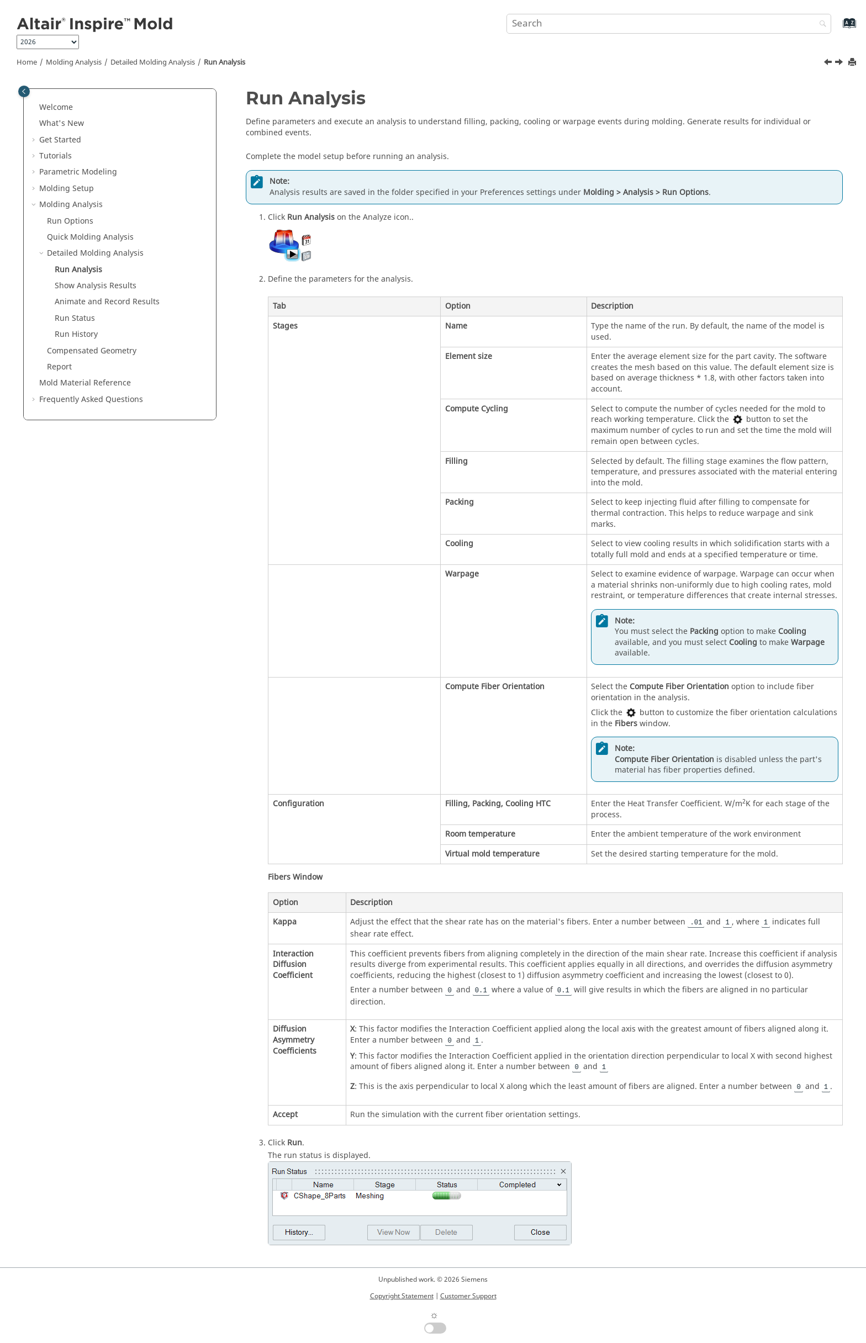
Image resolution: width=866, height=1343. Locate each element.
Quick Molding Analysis (90, 237)
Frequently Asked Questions (91, 399)
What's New (61, 123)
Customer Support (468, 1296)
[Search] (820, 24)
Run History (76, 334)
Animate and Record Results (107, 302)
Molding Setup (66, 188)
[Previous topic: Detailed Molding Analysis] (829, 63)
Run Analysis (224, 62)
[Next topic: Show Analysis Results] (840, 63)
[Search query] (668, 24)
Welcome (56, 107)
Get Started (60, 140)
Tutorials (55, 156)
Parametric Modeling (78, 172)
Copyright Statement (402, 1296)
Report (59, 367)
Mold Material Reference (85, 383)
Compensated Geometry (91, 351)
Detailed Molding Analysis (152, 62)
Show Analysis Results (95, 286)
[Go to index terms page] (837, 28)
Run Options (70, 221)
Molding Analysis (74, 62)
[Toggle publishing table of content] (24, 91)
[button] (34, 107)
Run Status (75, 318)
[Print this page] (853, 62)
